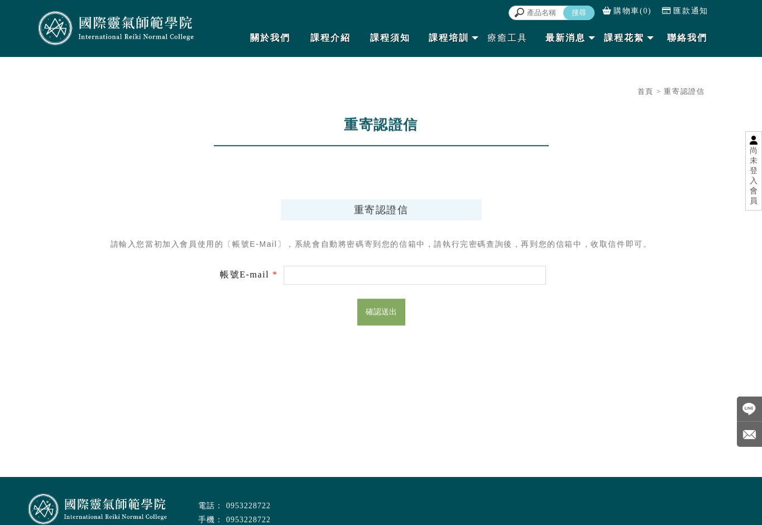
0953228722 (248, 506)
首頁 (646, 91)
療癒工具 (507, 37)
